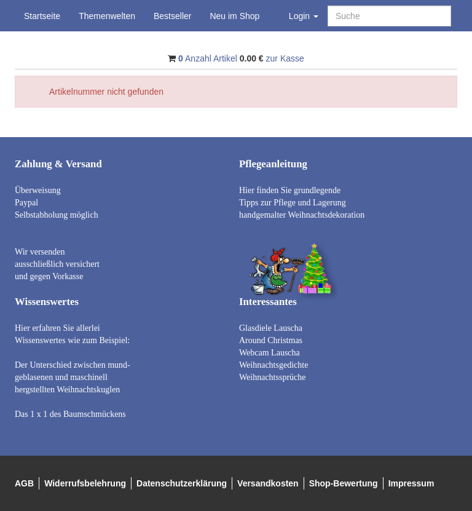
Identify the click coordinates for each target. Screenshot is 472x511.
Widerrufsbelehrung (85, 483)
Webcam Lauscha (269, 352)
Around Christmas (270, 340)
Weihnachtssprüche (272, 377)
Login (303, 16)
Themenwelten (107, 16)
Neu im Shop (234, 16)
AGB (24, 483)
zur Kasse (285, 58)
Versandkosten (268, 483)
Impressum (411, 483)
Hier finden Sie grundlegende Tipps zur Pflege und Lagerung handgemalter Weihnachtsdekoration (301, 203)
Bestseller (172, 16)
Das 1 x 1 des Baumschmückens (70, 414)
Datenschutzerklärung (181, 483)
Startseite (42, 16)
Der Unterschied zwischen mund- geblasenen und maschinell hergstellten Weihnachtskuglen (72, 377)
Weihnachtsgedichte (273, 365)
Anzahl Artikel (207, 58)
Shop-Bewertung (343, 483)
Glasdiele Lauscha (270, 328)
